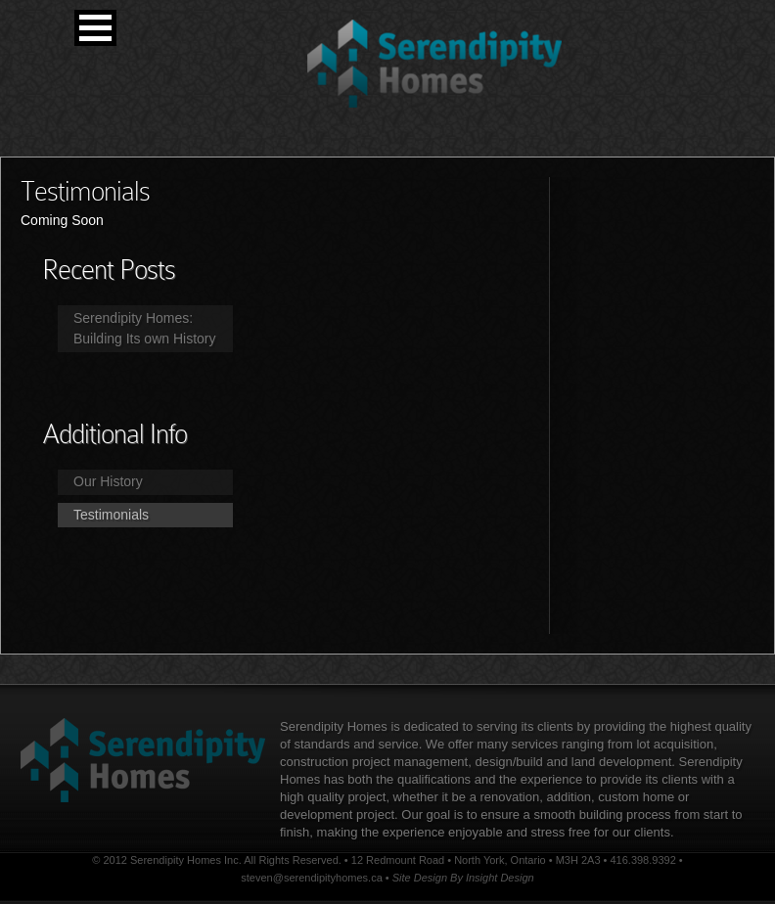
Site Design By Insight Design (463, 877)
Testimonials (111, 514)
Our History (108, 481)
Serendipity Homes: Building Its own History (144, 328)
